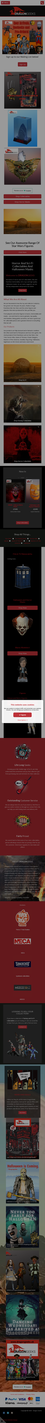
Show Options (22, 720)
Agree (22, 715)
